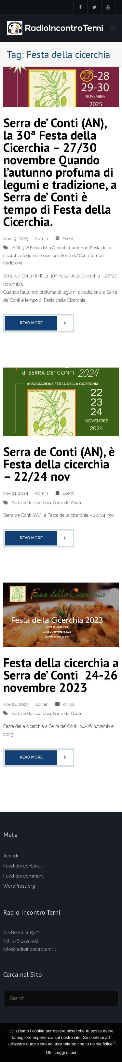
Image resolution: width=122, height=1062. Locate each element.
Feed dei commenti (24, 876)
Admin (41, 238)
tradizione (12, 263)
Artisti (68, 704)
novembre (49, 255)
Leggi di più (65, 1052)
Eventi (68, 238)
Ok (48, 1052)
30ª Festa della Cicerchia (46, 247)
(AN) (15, 247)
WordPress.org (19, 886)
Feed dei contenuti (23, 865)
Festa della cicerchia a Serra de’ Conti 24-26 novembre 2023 (61, 674)
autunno (80, 247)
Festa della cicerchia (31, 502)
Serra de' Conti (75, 255)
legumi (30, 255)
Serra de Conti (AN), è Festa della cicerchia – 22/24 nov (59, 463)
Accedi (10, 855)
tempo (97, 255)
